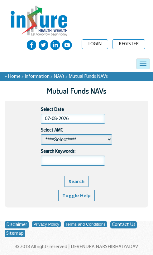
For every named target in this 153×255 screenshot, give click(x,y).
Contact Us (123, 224)
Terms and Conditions (85, 224)
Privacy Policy (46, 224)
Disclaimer (16, 224)
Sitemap (15, 233)
